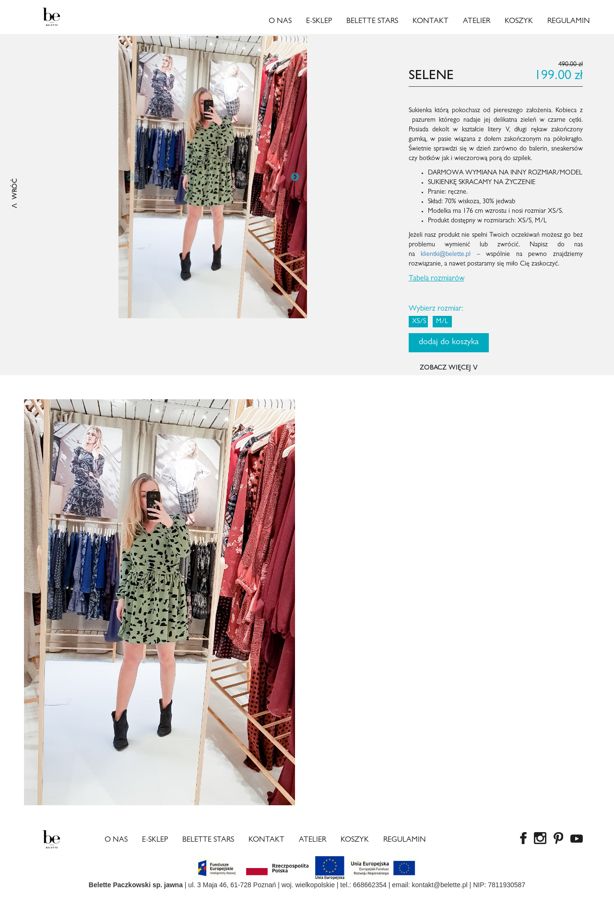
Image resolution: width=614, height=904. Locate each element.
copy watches (20, 899)
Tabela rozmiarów (436, 279)
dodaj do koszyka (449, 342)
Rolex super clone (160, 899)
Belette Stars (372, 21)
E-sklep (319, 21)
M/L (442, 321)
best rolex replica (68, 899)
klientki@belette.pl (446, 254)
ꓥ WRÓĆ (15, 193)
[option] (212, 177)
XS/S (419, 321)
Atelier (476, 21)
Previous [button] (130, 177)
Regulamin (568, 21)
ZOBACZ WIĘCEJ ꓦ (449, 368)
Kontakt (431, 21)
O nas (280, 21)
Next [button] (295, 177)
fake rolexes (113, 899)
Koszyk (519, 21)
